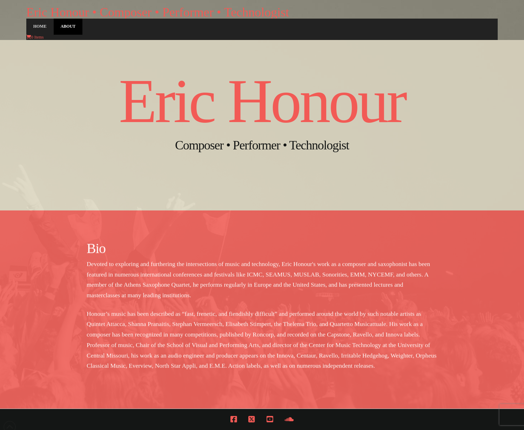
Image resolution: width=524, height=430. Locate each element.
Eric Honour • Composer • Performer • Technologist (157, 12)
